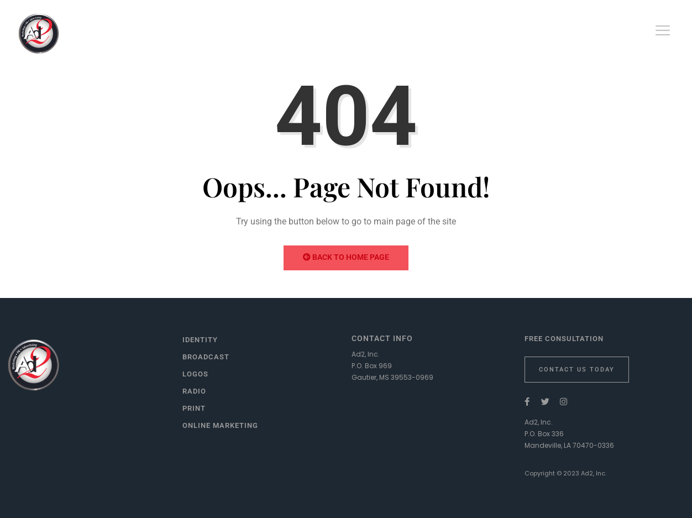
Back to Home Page (346, 257)
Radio (194, 391)
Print (194, 408)
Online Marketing (220, 425)
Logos (195, 374)
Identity (200, 340)
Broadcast (205, 357)
